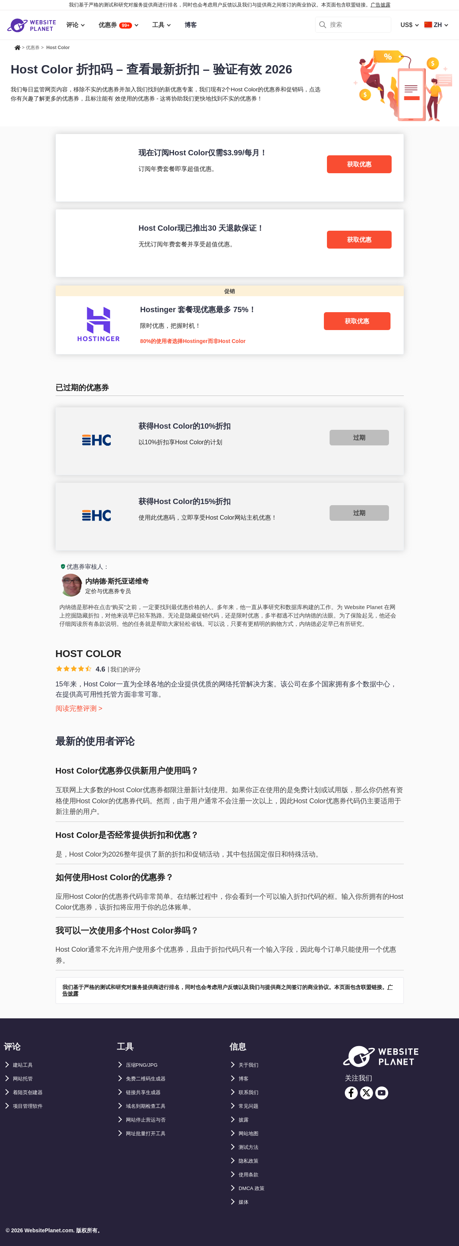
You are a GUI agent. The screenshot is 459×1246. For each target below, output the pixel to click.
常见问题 (251, 1106)
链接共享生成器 (147, 1092)
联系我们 (251, 1092)
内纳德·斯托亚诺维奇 (117, 581)
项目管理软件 (31, 1106)
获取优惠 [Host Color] (359, 164)
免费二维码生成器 (150, 1078)
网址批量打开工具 (150, 1133)
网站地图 (251, 1133)
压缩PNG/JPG (145, 1065)
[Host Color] (229, 167)
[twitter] (366, 1092)
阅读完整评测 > (79, 708)
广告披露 (380, 5)
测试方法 (251, 1147)
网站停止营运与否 (150, 1120)
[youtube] (381, 1092)
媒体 (245, 1202)
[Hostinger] (229, 320)
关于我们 (251, 1065)
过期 (359, 437)
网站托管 (25, 1078)
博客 (245, 1078)
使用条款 (251, 1174)
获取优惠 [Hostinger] (357, 321)
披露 (245, 1120)
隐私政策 (251, 1161)
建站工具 (25, 1065)
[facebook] (351, 1092)
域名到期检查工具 (150, 1106)
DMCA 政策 (255, 1188)
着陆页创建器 (31, 1092)
